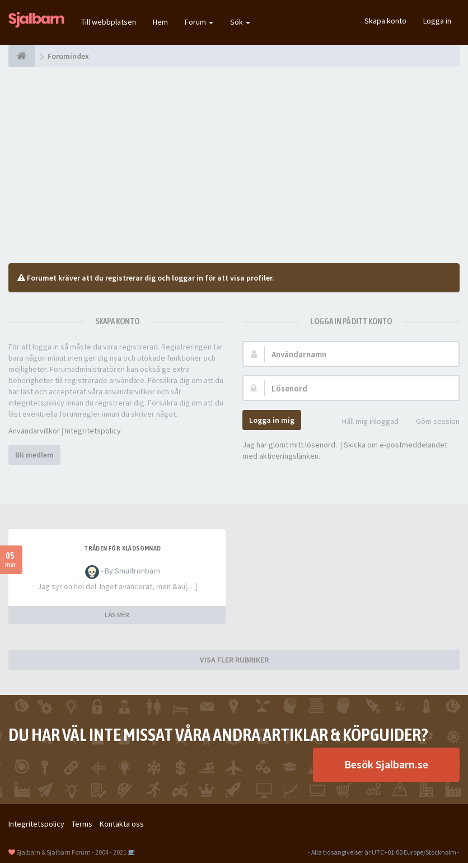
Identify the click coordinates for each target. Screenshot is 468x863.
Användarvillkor (34, 431)
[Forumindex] (21, 56)
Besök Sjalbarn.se (386, 764)
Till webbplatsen (108, 22)
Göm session (432, 422)
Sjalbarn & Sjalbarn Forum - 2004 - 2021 (71, 852)
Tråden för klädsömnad (122, 548)
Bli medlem (34, 455)
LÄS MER (117, 614)
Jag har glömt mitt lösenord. (289, 445)
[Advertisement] (234, 165)
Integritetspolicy (93, 431)
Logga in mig (271, 420)
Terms (82, 824)
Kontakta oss (122, 824)
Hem (160, 22)
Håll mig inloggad (364, 422)
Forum (199, 22)
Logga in (437, 21)
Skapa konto (385, 21)
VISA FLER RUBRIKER (234, 660)
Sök (240, 22)
